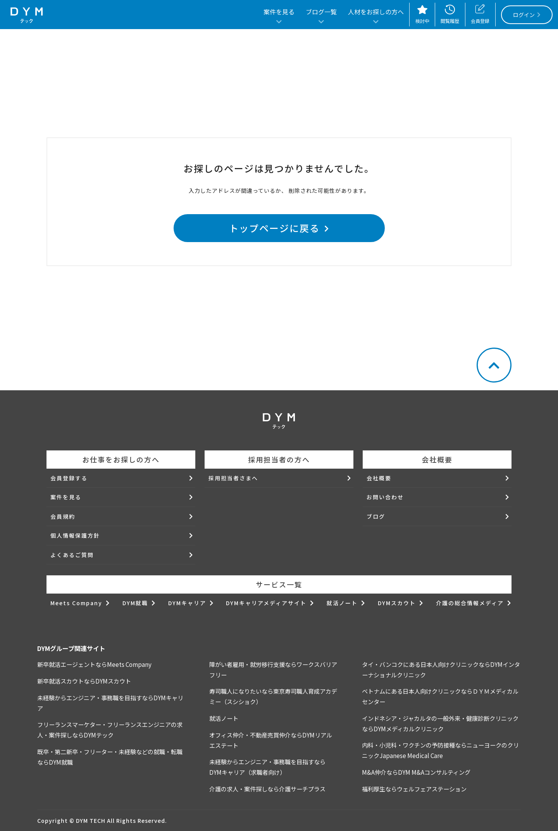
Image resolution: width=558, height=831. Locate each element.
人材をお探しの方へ (376, 12)
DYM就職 (135, 603)
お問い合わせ (385, 497)
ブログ (376, 516)
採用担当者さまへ (233, 478)
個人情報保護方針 (75, 535)
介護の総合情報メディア (470, 603)
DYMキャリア (187, 603)
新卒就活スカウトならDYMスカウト (84, 681)
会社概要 (379, 478)
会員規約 (62, 516)
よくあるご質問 (72, 555)
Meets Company (76, 603)
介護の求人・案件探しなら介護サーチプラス (267, 788)
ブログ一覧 (321, 12)
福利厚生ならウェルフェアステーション (414, 788)
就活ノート (342, 603)
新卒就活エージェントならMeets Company (94, 664)
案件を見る (279, 12)
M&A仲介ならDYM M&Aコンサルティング (416, 772)
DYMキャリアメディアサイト (266, 603)
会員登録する (69, 478)
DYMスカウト (397, 603)
